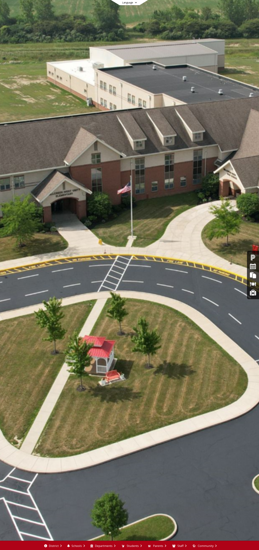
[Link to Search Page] (225, 7)
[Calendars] (253, 266)
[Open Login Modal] (237, 7)
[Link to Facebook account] (219, 7)
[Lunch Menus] (253, 284)
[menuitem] (52, 545)
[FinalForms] (253, 275)
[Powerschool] (253, 257)
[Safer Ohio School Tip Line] (253, 292)
